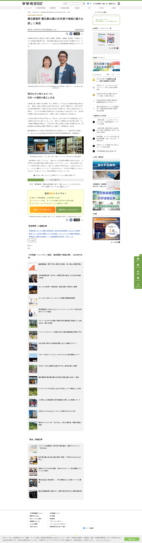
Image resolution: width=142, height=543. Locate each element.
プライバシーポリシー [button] (103, 540)
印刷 (77, 33)
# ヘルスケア (28, 8)
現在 (108, 122)
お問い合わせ (33, 526)
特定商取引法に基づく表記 (57, 526)
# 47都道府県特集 (40, 8)
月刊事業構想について (36, 513)
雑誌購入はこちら (35, 521)
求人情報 (52, 516)
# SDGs (101, 8)
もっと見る (31, 240)
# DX (89, 8)
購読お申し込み (34, 516)
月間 (118, 122)
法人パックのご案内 (35, 518)
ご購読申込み (111, 3)
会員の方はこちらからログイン (69, 209)
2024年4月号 (79, 29)
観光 (29, 248)
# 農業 (113, 8)
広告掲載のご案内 (99, 3)
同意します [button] (132, 539)
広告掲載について (55, 513)
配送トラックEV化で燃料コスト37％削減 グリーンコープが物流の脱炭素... (55, 233)
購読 (91, 528)
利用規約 (52, 518)
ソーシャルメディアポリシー (58, 524)
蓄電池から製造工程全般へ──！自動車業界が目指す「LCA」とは (51, 236)
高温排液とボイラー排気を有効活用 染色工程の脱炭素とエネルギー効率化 (54, 230)
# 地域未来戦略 (64, 8)
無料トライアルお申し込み (42, 209)
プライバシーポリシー (56, 521)
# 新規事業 (52, 8)
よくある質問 (33, 524)
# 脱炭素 (76, 8)
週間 (113, 122)
